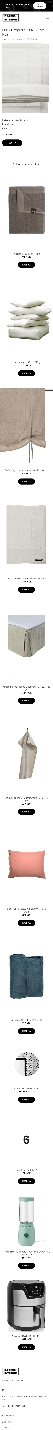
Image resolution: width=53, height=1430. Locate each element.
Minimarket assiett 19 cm (26, 1088)
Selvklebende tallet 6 (26, 1170)
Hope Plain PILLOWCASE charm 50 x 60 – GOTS (27, 910)
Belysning (7, 1421)
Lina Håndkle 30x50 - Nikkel (26, 253)
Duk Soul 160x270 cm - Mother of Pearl (26, 578)
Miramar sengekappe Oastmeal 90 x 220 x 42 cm (26, 688)
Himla (25, 120)
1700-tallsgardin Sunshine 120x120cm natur (26, 470)
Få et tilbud (40, 5)
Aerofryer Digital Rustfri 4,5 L (26, 1336)
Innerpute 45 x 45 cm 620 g (26, 362)
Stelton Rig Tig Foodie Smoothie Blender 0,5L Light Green (26, 1253)
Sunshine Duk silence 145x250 (26, 1020)
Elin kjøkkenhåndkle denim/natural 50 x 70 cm (26, 799)
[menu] (47, 18)
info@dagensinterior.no (13, 1405)
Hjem (4, 39)
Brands (18, 120)
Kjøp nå (12, 143)
